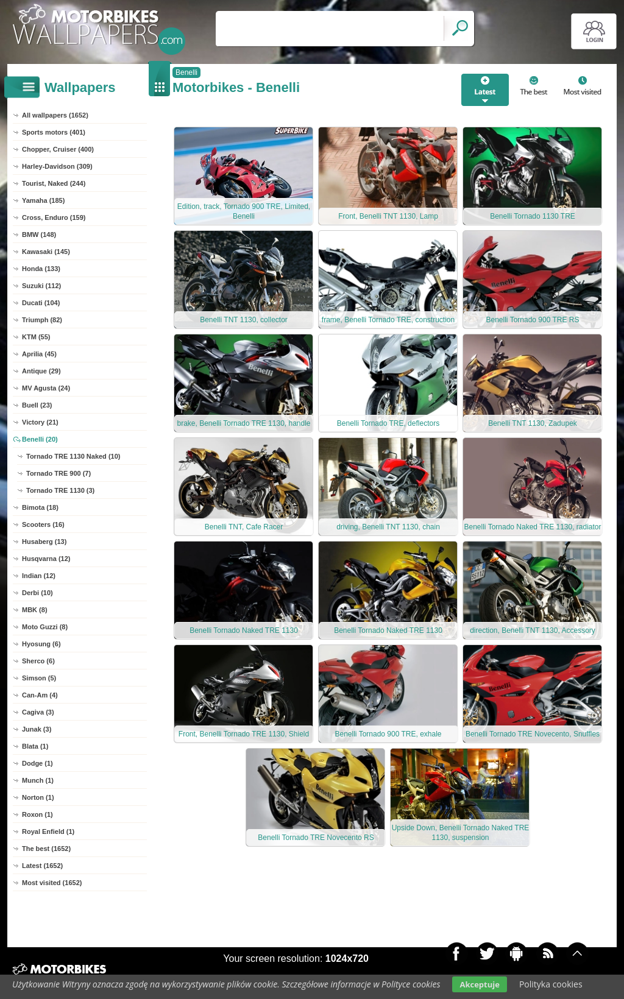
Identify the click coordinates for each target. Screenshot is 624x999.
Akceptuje (479, 984)
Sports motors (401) (53, 132)
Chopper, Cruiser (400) (58, 149)
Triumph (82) (42, 319)
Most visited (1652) (52, 882)
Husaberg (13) (44, 541)
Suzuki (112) (41, 285)
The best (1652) (46, 848)
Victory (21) (40, 422)
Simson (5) (39, 678)
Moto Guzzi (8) (45, 626)
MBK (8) (35, 609)
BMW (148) (39, 234)
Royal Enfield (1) (48, 831)
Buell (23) (37, 405)
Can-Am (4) (40, 695)
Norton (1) (38, 797)
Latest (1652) (42, 865)
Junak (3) (36, 729)
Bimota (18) (40, 507)
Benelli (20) (40, 439)
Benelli (186, 72)
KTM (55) (36, 337)
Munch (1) (38, 780)
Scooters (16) (43, 524)
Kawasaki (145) (46, 251)
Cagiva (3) (38, 712)
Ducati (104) (41, 302)
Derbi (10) (37, 592)
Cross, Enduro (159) (54, 217)
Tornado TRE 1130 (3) (60, 490)
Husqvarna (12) (46, 558)
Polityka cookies (551, 984)
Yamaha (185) (43, 200)
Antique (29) (41, 371)
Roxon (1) (37, 814)
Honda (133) (41, 268)
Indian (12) (38, 575)
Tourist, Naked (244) (53, 183)
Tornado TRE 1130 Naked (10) (73, 456)
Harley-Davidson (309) (57, 166)
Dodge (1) (37, 763)
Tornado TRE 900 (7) (58, 473)
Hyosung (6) (41, 644)
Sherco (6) (38, 661)
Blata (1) (35, 746)
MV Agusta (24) (46, 388)
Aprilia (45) (39, 354)
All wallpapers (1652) (55, 115)
